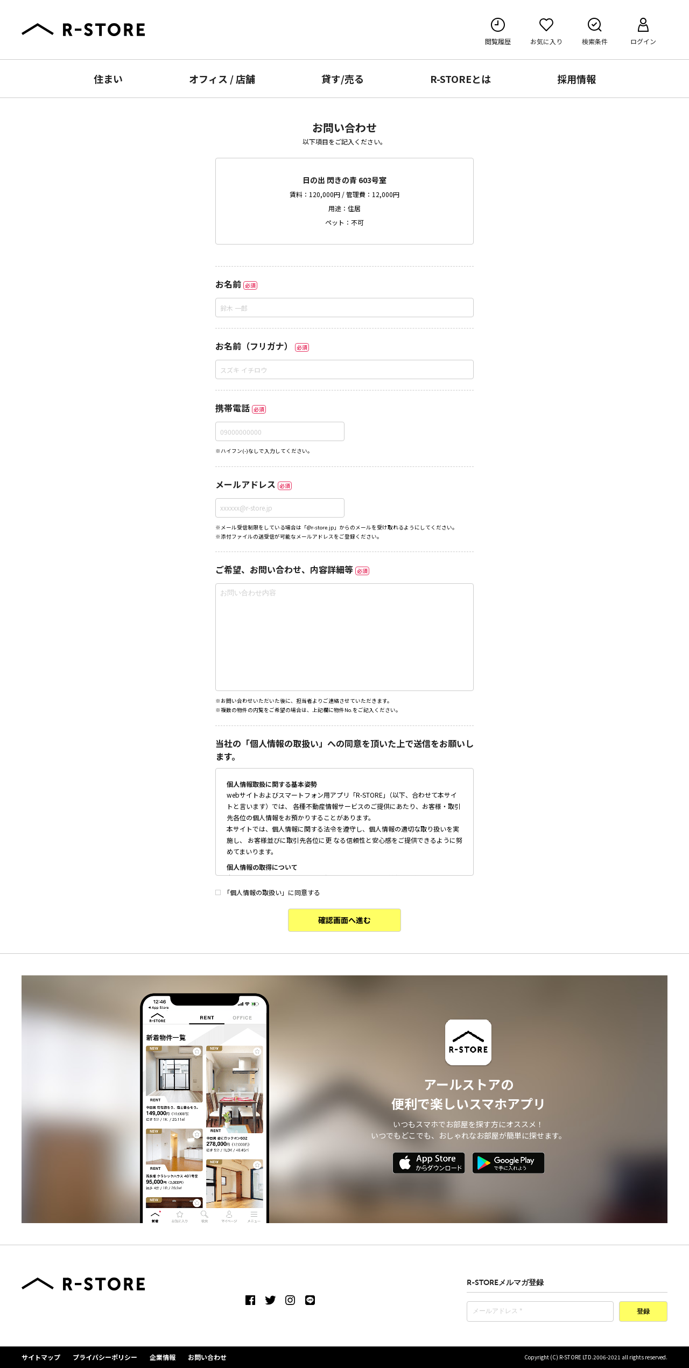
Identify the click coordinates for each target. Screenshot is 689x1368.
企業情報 (162, 1357)
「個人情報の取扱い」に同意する (267, 892)
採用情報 (576, 79)
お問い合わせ (207, 1357)
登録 (643, 1312)
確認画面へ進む (344, 920)
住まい (108, 79)
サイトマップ (41, 1357)
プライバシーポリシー (105, 1357)
